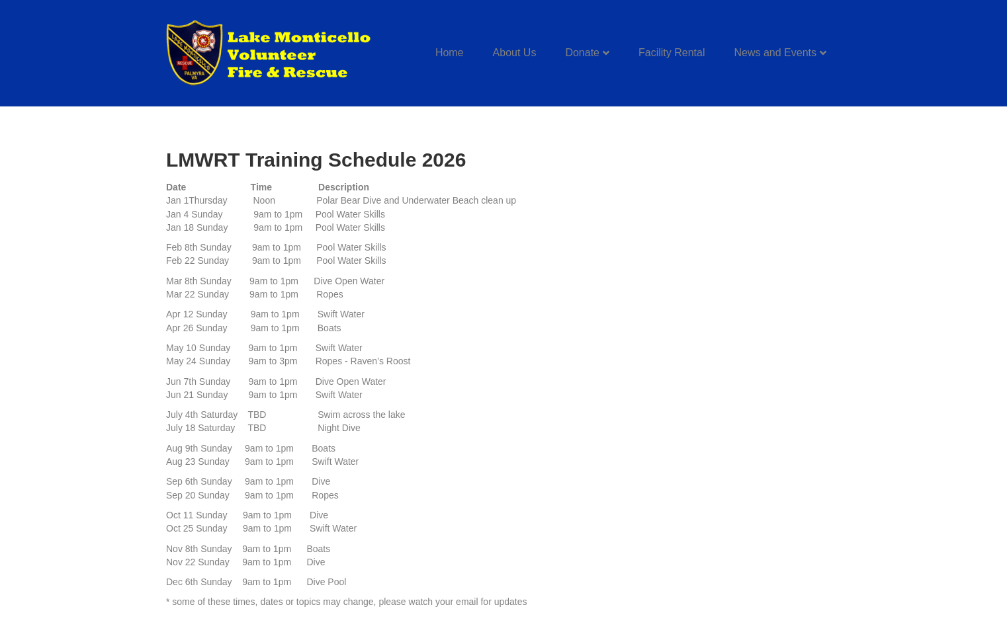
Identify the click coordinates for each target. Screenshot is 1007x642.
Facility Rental (671, 52)
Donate (582, 52)
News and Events (775, 52)
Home (449, 52)
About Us (515, 52)
